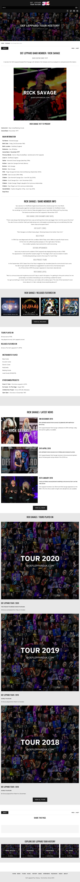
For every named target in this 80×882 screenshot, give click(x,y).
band (40, 873)
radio (60, 873)
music (29, 873)
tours (24, 873)
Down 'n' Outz (6, 384)
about (66, 873)
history (34, 873)
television (54, 873)
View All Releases (40, 322)
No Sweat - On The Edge (9, 387)
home (2, 43)
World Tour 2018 (6, 790)
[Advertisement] (40, 401)
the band (7, 43)
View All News (40, 508)
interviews (46, 873)
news (18, 873)
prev (73, 48)
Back (4, 48)
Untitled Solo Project (8, 390)
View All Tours (40, 799)
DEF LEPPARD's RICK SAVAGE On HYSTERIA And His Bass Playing (57, 452)
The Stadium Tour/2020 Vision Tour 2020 (13, 606)
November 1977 (15, 152)
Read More (5, 192)
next (77, 48)
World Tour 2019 (6, 698)
